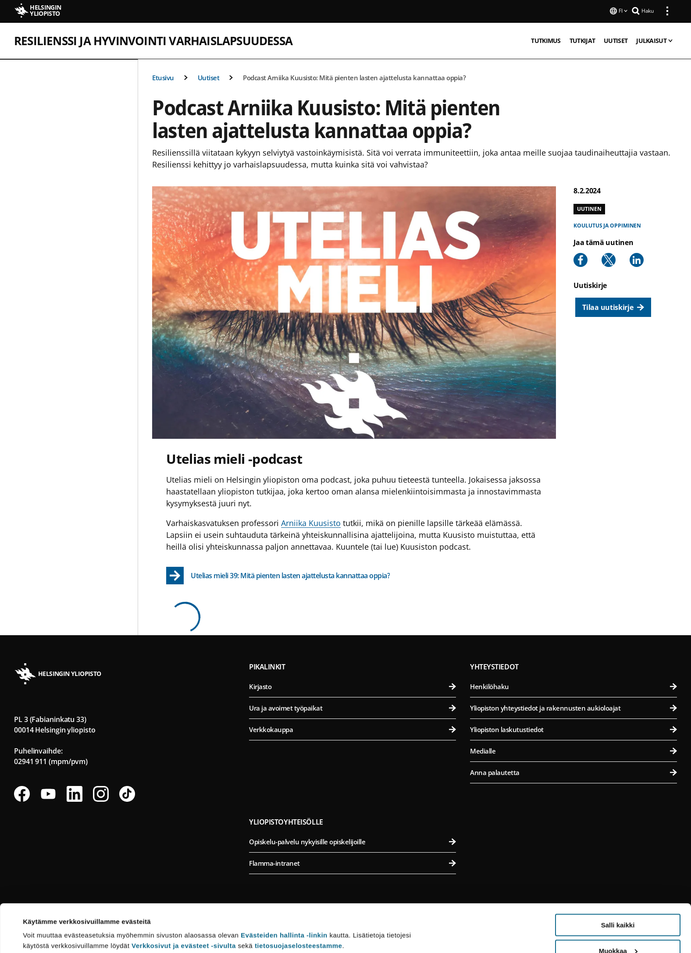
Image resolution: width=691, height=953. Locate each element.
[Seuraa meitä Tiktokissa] (127, 793)
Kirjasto (352, 685)
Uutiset (209, 76)
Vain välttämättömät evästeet (618, 931)
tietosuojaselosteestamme (298, 900)
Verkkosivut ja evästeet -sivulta (184, 900)
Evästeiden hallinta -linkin (284, 890)
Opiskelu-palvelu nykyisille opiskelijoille (352, 840)
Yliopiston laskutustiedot (573, 728)
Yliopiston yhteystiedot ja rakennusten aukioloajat (573, 707)
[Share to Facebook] (580, 259)
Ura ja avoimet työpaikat (352, 707)
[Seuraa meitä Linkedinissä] (74, 793)
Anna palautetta (573, 771)
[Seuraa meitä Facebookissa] (22, 793)
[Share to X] (609, 259)
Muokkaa (618, 906)
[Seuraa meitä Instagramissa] (101, 793)
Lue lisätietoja (45, 924)
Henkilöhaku (573, 685)
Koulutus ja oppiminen (607, 224)
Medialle (573, 750)
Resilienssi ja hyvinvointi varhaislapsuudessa (153, 39)
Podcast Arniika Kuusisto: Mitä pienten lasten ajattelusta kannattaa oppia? (354, 76)
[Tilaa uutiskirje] (612, 306)
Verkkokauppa (352, 728)
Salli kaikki (618, 880)
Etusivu (163, 76)
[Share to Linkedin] (637, 259)
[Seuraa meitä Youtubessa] (48, 793)
